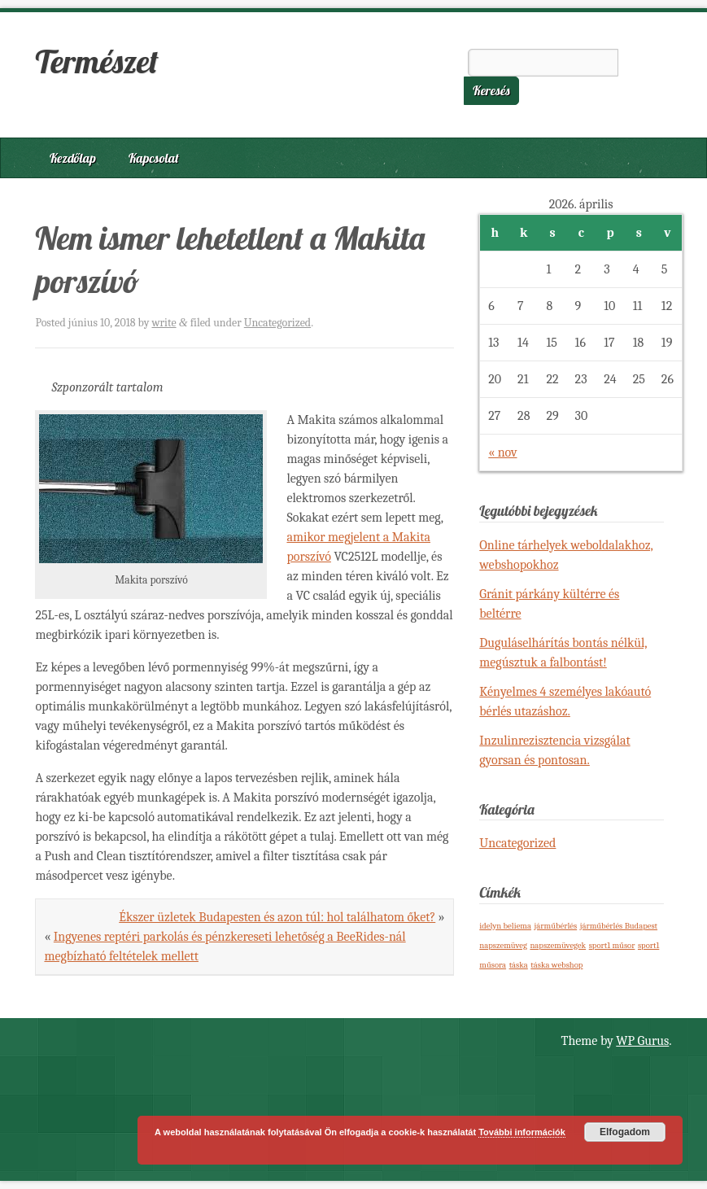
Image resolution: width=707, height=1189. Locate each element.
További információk (521, 1132)
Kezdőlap (73, 158)
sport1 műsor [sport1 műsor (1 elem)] (612, 945)
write (163, 323)
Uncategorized (277, 323)
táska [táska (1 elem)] (518, 965)
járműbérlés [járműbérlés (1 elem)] (556, 925)
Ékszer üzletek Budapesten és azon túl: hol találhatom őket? (277, 917)
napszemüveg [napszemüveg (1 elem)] (503, 945)
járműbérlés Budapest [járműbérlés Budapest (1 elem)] (618, 925)
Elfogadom (625, 1132)
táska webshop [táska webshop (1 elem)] (556, 965)
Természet (96, 61)
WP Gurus (642, 1041)
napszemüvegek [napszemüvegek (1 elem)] (558, 945)
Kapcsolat (154, 158)
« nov (502, 452)
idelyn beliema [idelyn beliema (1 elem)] (505, 925)
